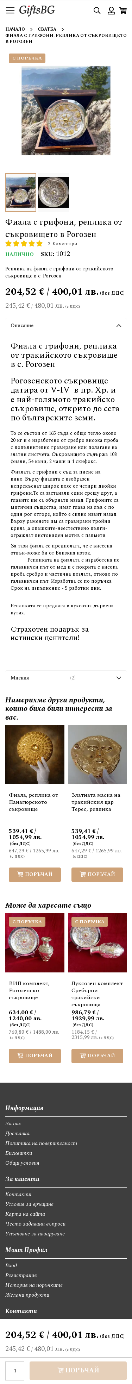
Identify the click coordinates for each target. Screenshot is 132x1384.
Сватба (47, 29)
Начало (15, 29)
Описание (22, 325)
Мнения (43, 678)
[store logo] (37, 10)
